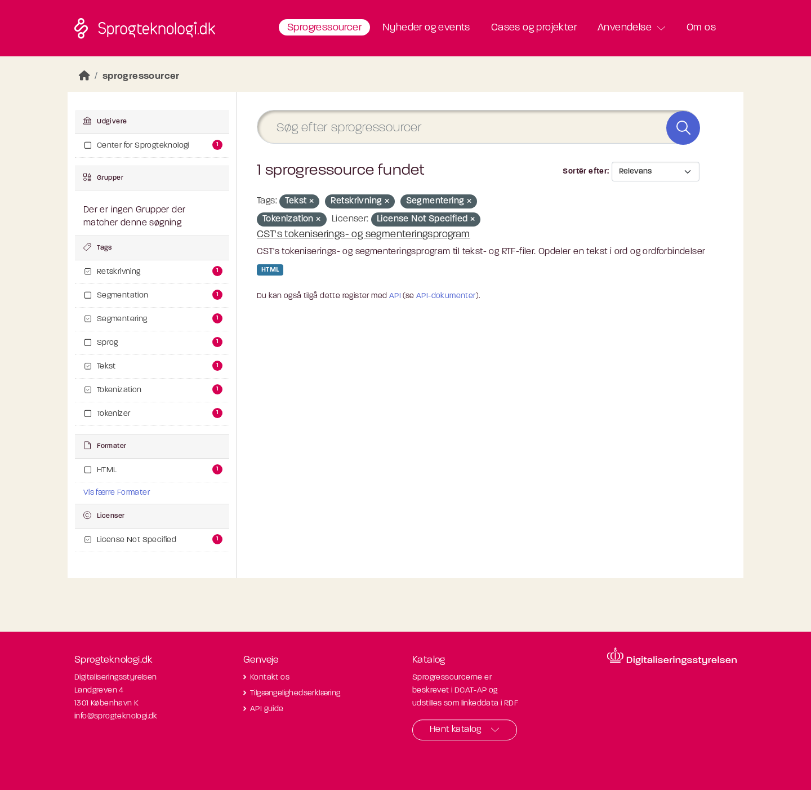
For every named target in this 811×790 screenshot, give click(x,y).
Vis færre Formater (116, 493)
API (395, 296)
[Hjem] (84, 76)
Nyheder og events (426, 28)
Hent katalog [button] (456, 729)
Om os (701, 28)
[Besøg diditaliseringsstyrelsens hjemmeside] (672, 656)
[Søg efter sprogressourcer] (478, 127)
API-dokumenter (446, 296)
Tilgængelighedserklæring (295, 693)
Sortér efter (585, 171)
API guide (267, 709)
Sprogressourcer (324, 28)
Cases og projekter (534, 28)
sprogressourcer (141, 76)
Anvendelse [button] (625, 28)
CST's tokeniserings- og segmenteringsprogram (363, 234)
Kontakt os (269, 677)
